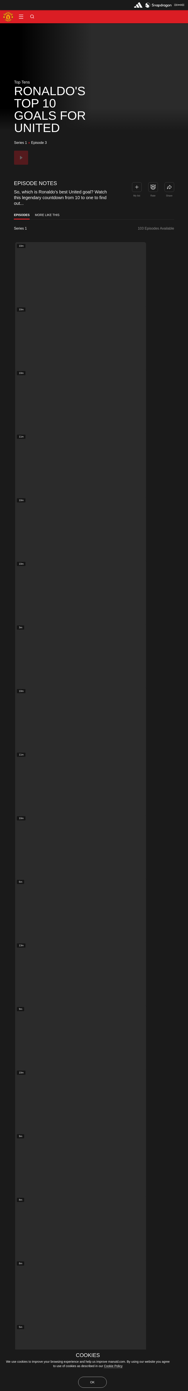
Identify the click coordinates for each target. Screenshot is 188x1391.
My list (136, 195)
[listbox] (31, 228)
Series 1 (20, 228)
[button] (21, 16)
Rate (152, 195)
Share (169, 195)
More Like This (47, 215)
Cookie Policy (113, 1366)
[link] (169, 187)
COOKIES (88, 1355)
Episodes (22, 215)
